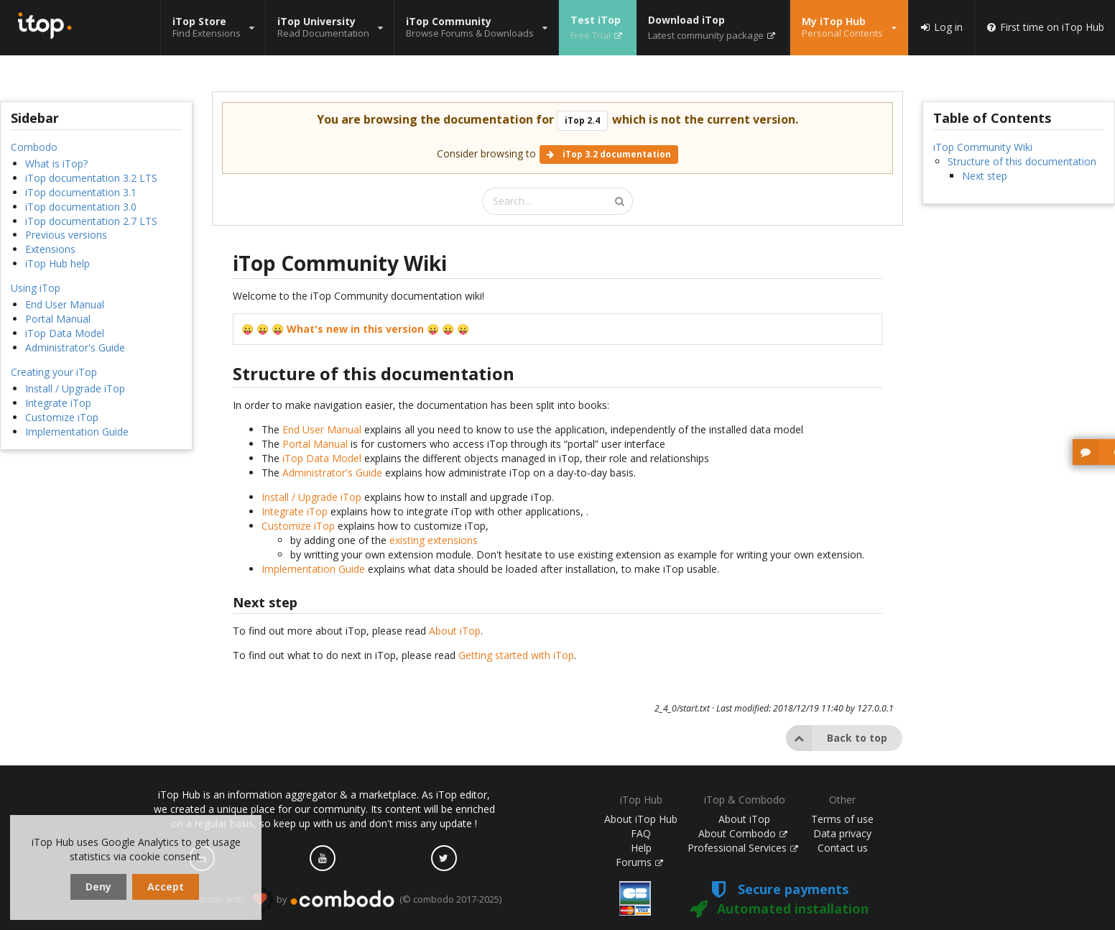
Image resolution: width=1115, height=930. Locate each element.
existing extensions (433, 540)
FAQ (641, 833)
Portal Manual (58, 319)
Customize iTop (61, 417)
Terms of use (842, 819)
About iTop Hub (640, 819)
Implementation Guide (77, 431)
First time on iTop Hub (1045, 27)
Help (641, 848)
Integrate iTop (58, 403)
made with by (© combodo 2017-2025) (350, 899)
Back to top (836, 738)
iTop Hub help (57, 263)
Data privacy (842, 833)
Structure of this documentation (1022, 161)
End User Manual (64, 304)
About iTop (455, 630)
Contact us (843, 848)
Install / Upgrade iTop (75, 388)
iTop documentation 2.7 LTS (91, 221)
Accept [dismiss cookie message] (165, 886)
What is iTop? (56, 163)
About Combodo (742, 833)
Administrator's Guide (75, 347)
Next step (984, 176)
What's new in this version (355, 329)
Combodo (34, 147)
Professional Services (743, 848)
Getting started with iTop (516, 655)
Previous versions (66, 234)
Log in (941, 27)
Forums (639, 862)
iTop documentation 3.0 (81, 206)
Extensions (50, 249)
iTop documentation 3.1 (81, 192)
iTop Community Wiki (982, 147)
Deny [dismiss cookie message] (98, 886)
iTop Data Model (64, 333)
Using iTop (35, 288)
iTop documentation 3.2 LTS (91, 178)
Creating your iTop (54, 372)
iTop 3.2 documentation (609, 154)
